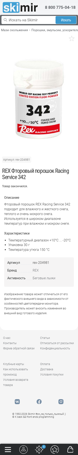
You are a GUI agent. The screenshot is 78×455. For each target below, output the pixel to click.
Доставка (46, 369)
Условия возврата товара (15, 382)
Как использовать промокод (15, 372)
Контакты (10, 343)
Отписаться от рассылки (57, 343)
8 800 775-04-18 (60, 7)
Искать (66, 20)
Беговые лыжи (44, 278)
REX (36, 270)
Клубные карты (13, 364)
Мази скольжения (14, 30)
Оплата (45, 364)
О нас (6, 338)
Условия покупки (51, 374)
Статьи (45, 338)
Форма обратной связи (19, 348)
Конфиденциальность (55, 348)
